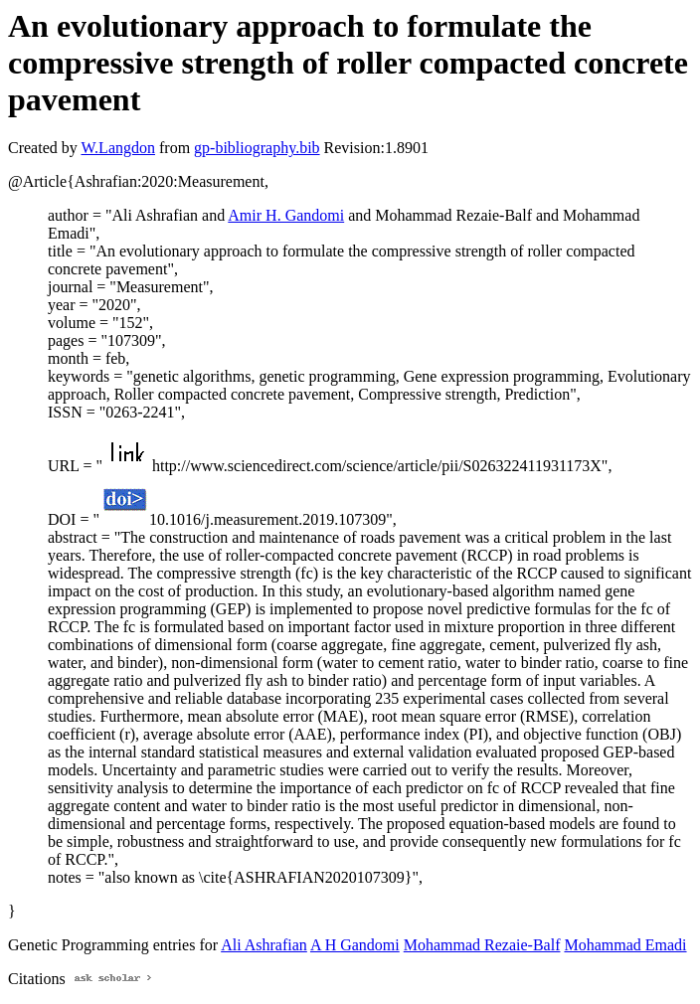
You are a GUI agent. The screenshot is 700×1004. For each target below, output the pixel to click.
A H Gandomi (355, 944)
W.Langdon (118, 147)
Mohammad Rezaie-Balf (482, 944)
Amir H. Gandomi (286, 215)
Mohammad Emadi (625, 944)
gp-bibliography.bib (257, 147)
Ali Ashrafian (264, 944)
